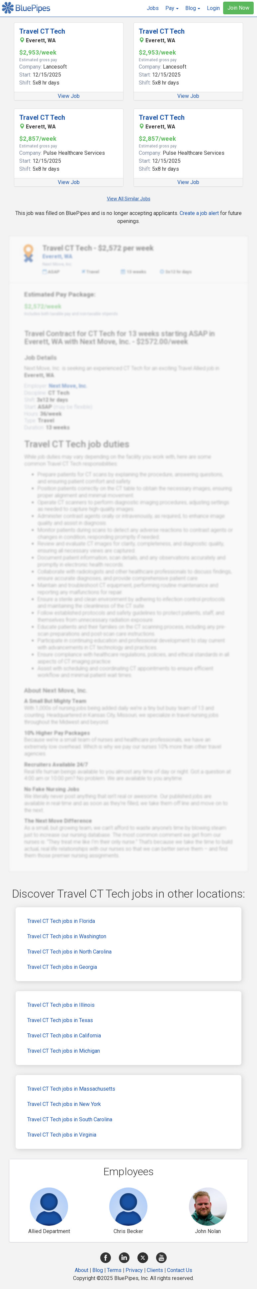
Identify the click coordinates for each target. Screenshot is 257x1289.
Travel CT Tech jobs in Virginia (61, 1135)
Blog (97, 1270)
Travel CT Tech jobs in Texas (60, 1020)
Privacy (134, 1270)
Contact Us (179, 1270)
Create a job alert (199, 213)
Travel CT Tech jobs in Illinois (61, 1005)
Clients (155, 1270)
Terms (114, 1270)
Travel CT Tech (42, 31)
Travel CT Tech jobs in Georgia (62, 967)
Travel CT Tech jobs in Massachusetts (71, 1089)
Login (213, 8)
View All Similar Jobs (128, 198)
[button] (172, 8)
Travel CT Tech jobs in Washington (66, 936)
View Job (69, 96)
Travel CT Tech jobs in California (64, 1035)
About (81, 1270)
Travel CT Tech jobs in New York (64, 1104)
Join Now (238, 8)
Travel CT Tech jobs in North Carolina (69, 952)
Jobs (153, 8)
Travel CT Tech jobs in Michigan (63, 1051)
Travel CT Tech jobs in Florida (61, 921)
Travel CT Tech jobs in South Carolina (69, 1119)
